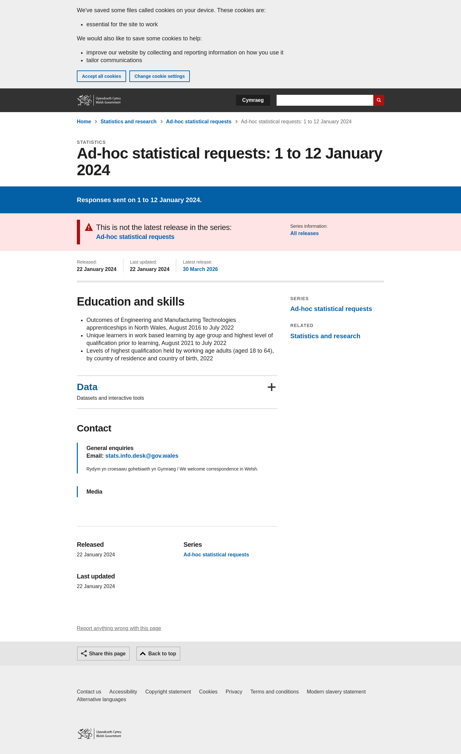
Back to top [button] (162, 653)
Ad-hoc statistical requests (199, 121)
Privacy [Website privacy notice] (234, 691)
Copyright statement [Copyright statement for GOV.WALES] (168, 691)
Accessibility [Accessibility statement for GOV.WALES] (123, 691)
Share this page (107, 653)
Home (84, 121)
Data (87, 386)
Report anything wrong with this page (119, 628)
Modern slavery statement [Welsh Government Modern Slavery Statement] (336, 691)
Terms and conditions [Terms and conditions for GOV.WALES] (274, 691)
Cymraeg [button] (253, 100)
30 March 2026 (200, 269)
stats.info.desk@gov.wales (141, 456)
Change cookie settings (159, 76)
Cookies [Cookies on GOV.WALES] (208, 691)
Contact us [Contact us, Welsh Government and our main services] (89, 691)
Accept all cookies (101, 76)
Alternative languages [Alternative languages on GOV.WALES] (101, 699)
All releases (304, 233)
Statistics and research (129, 121)
